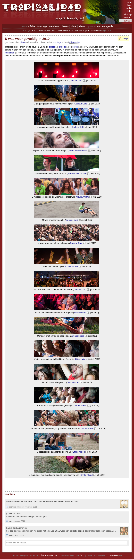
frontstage (42, 26)
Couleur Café (76, 80)
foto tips (124, 38)
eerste (52, 47)
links (129, 11)
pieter (22, 42)
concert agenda (105, 26)
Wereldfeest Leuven (77, 150)
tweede (62, 47)
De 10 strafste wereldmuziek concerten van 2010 (52, 30)
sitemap (128, 14)
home (129, 2)
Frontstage (57, 42)
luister (74, 26)
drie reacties (74, 42)
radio (129, 8)
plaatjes (65, 26)
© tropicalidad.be (49, 555)
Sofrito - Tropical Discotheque (87, 30)
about (129, 5)
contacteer (113, 555)
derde (75, 47)
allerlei (82, 26)
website (20, 507)
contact (128, 17)
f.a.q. (82, 555)
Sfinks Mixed (80, 312)
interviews (54, 26)
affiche (31, 26)
